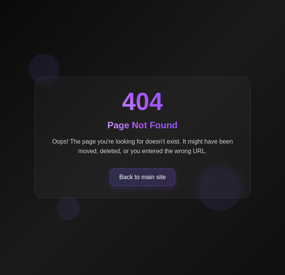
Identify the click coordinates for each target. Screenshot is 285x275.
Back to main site (142, 177)
